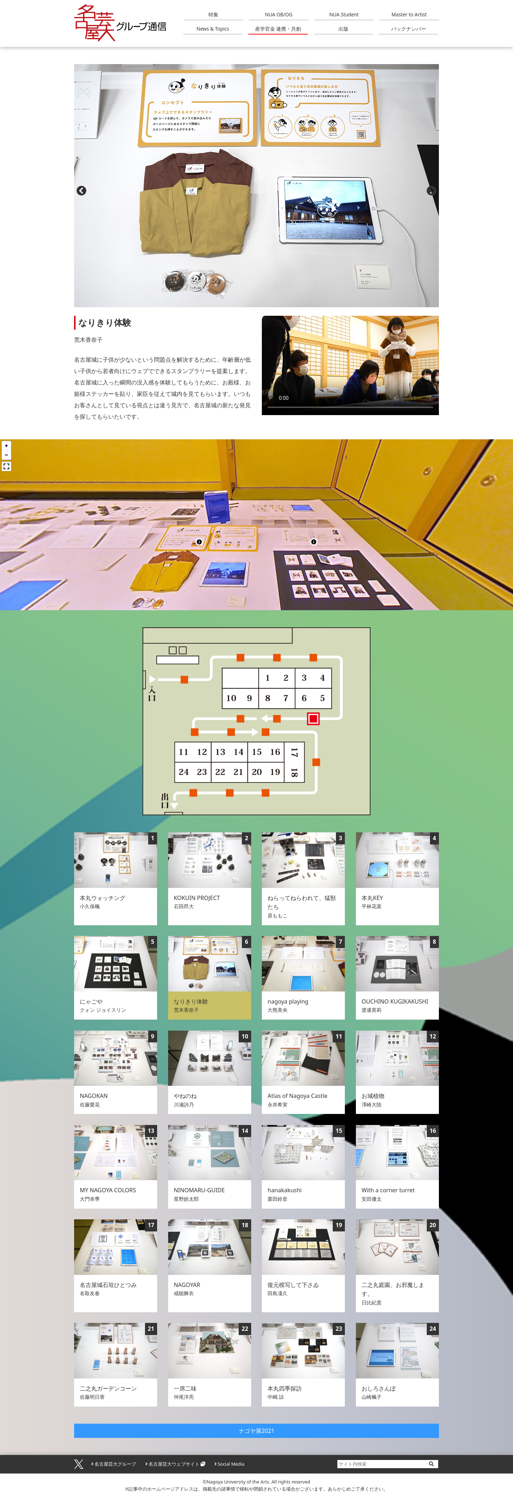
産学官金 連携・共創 (278, 28)
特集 (213, 14)
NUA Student (343, 14)
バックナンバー (408, 28)
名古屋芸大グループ (115, 1464)
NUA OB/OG (278, 14)
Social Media (231, 1464)
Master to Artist (409, 14)
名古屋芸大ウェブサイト (174, 1464)
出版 (343, 28)
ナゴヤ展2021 (257, 1431)
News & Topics (213, 28)
